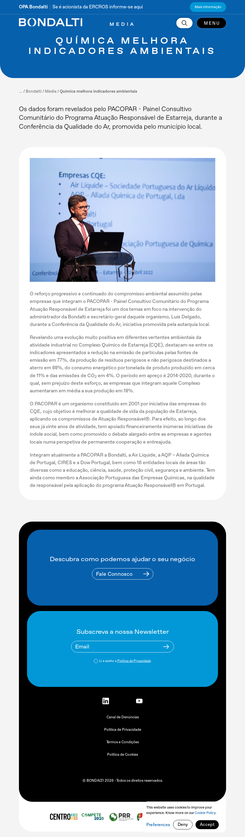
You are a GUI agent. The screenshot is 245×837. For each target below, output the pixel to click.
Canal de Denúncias (123, 717)
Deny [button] (183, 824)
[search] (184, 23)
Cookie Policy (205, 813)
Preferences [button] (158, 824)
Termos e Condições (122, 742)
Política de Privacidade (134, 661)
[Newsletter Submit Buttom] (166, 646)
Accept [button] (207, 824)
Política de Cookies (122, 754)
